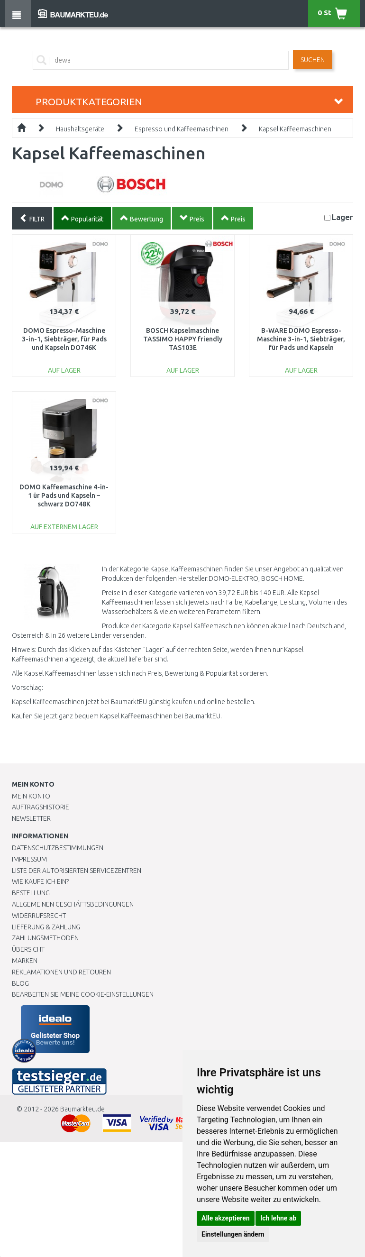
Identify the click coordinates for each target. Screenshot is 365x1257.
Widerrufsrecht (39, 915)
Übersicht (28, 949)
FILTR (32, 218)
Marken (24, 960)
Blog (20, 983)
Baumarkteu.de (82, 1109)
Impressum (29, 859)
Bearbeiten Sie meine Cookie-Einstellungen (83, 994)
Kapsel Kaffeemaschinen (295, 129)
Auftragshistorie (40, 807)
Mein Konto (31, 796)
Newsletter (31, 818)
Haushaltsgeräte (80, 129)
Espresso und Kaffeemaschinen (181, 129)
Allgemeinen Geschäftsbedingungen (73, 904)
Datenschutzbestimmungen (57, 848)
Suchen (313, 60)
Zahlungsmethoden (45, 938)
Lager (342, 216)
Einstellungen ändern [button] (233, 1234)
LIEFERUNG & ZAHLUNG (46, 927)
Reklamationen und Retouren (61, 972)
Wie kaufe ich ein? (40, 881)
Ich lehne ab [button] (278, 1218)
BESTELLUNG (31, 893)
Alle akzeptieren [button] (225, 1218)
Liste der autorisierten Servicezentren (76, 870)
